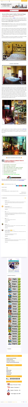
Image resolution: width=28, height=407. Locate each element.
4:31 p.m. (8, 221)
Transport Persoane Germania (11, 361)
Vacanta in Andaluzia (5, 18)
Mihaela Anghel (8, 373)
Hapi (5, 221)
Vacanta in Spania (11, 18)
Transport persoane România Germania (12, 365)
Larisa (6, 227)
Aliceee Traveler (7, 233)
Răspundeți (6, 207)
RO (23, 17)
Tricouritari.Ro (8, 377)
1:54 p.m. (8, 227)
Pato (7, 372)
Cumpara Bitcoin (9, 376)
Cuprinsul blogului (22, 183)
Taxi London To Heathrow (10, 364)
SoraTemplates (6, 405)
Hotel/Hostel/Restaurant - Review (17, 17)
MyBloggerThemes (14, 405)
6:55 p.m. (14, 233)
